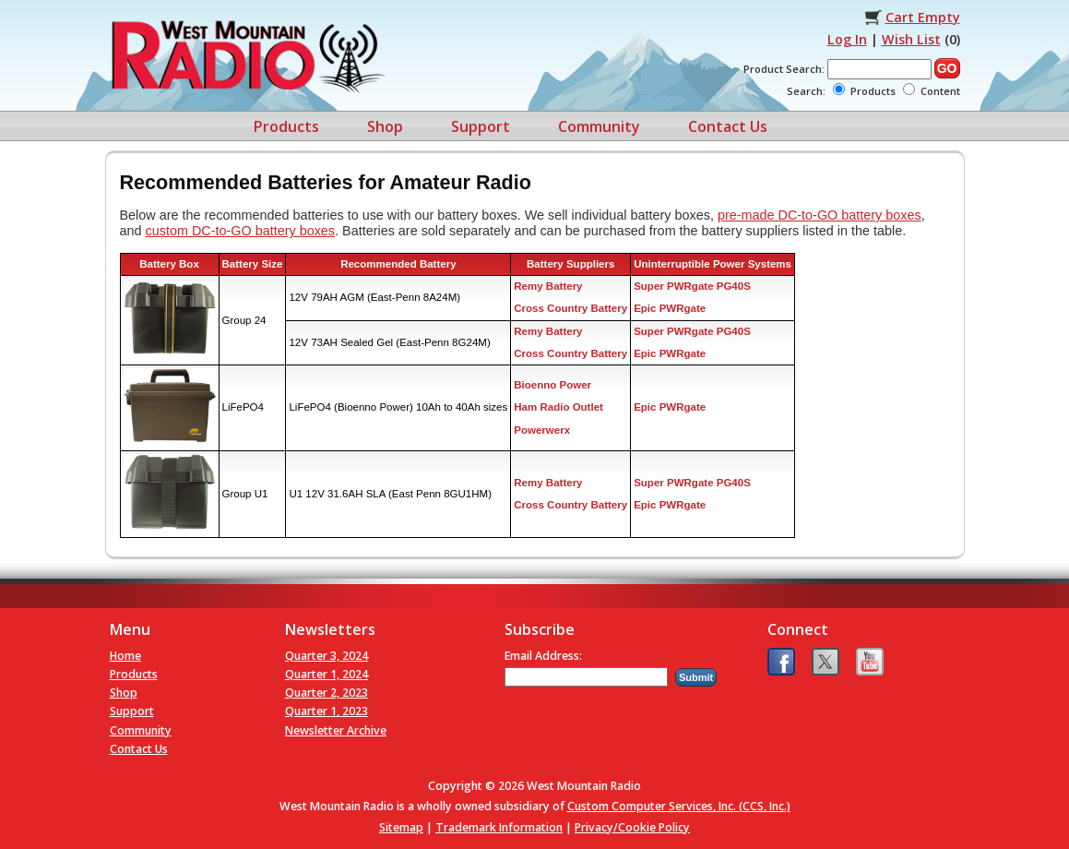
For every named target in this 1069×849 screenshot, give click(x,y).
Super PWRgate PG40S (692, 286)
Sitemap (401, 827)
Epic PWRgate (670, 308)
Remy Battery (548, 286)
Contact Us (727, 126)
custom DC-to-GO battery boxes (241, 230)
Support (480, 126)
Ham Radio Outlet (558, 407)
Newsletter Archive (335, 730)
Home (125, 656)
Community (599, 126)
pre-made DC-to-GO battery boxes (819, 215)
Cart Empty (922, 17)
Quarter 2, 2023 (326, 692)
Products (286, 126)
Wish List (911, 39)
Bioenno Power (552, 384)
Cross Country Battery (570, 308)
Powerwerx (542, 430)
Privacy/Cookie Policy (632, 827)
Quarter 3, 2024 (326, 656)
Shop (385, 126)
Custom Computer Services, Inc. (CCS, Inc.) (678, 806)
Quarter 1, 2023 (326, 711)
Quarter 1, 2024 (326, 674)
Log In (847, 39)
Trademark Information (499, 827)
